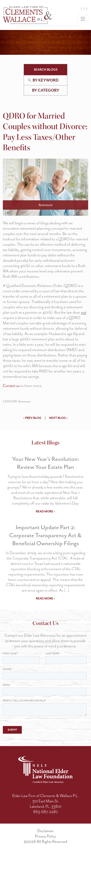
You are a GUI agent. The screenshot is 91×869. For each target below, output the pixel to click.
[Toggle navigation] (83, 19)
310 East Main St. (45, 816)
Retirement (24, 401)
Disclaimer (45, 846)
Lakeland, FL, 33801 (45, 822)
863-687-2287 (45, 827)
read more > (45, 511)
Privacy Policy (45, 851)
